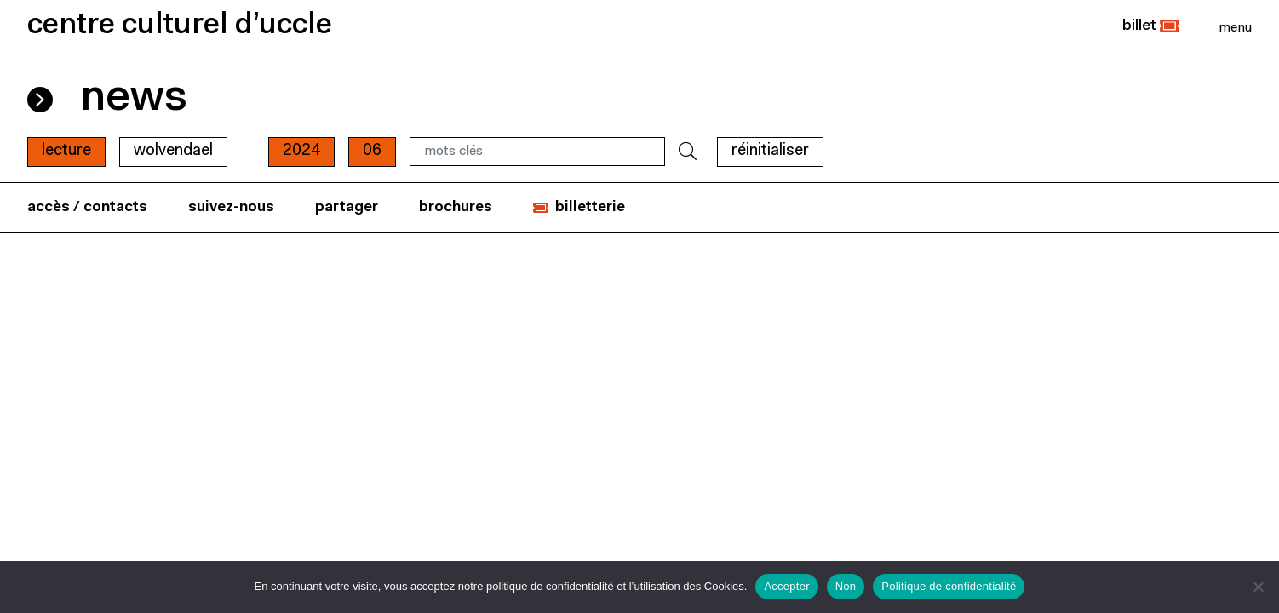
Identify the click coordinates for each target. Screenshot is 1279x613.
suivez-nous (231, 207)
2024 (301, 151)
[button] (1151, 26)
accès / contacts (87, 207)
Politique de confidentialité (948, 586)
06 (372, 151)
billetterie (590, 207)
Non (846, 586)
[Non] (1257, 586)
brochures (455, 207)
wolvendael (173, 151)
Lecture (66, 151)
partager (346, 207)
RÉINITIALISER (770, 151)
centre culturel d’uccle (179, 26)
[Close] (1235, 27)
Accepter (786, 586)
